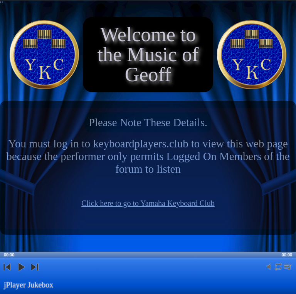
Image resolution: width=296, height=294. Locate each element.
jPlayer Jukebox (28, 285)
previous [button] (7, 273)
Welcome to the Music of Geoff (148, 54)
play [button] (20, 273)
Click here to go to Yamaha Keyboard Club (148, 203)
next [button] (34, 273)
